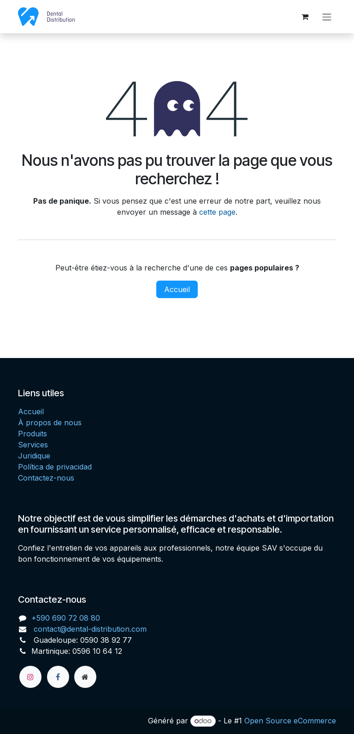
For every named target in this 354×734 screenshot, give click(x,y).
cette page (217, 212)
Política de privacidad (55, 466)
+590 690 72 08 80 (65, 617)
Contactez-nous (46, 477)
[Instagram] (30, 677)
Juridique (34, 455)
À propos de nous (50, 422)
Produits (32, 433)
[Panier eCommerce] (304, 17)
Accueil (177, 290)
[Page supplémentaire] (85, 677)
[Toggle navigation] (327, 17)
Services (33, 444)
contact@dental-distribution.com (89, 629)
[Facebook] (58, 677)
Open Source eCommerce (290, 720)
